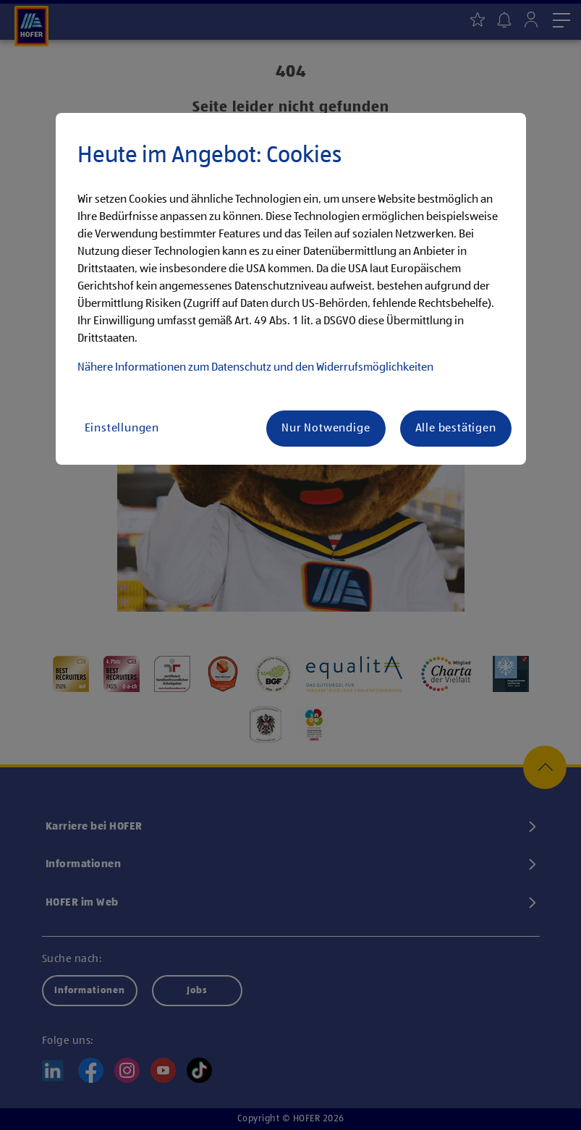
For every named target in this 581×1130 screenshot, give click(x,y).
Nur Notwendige (325, 428)
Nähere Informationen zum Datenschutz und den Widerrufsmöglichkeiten (255, 368)
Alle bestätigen (455, 428)
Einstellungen (122, 428)
